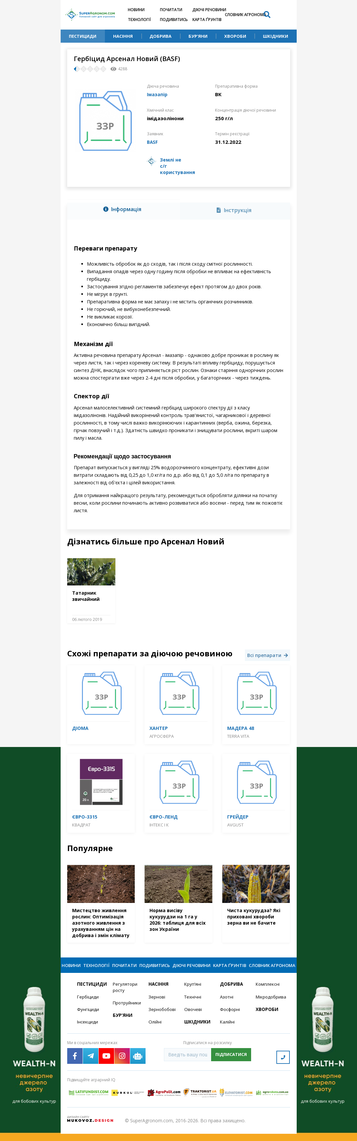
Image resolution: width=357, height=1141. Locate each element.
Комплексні (268, 993)
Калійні (227, 1032)
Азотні (227, 1006)
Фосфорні (231, 1019)
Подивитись (174, 19)
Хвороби (235, 36)
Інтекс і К (159, 824)
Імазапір (158, 94)
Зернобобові (162, 1019)
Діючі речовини (209, 9)
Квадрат (81, 824)
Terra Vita (238, 736)
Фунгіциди (88, 1019)
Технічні (193, 1006)
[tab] (123, 209)
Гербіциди (88, 1006)
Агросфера (161, 736)
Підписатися (231, 1064)
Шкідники (275, 36)
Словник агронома (245, 14)
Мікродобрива (270, 1006)
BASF (153, 141)
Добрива (160, 36)
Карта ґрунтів (207, 19)
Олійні (155, 1032)
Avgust (235, 824)
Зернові (157, 1006)
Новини (136, 9)
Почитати (171, 9)
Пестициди (82, 36)
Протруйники (127, 1012)
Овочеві (193, 1019)
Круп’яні (193, 993)
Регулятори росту (126, 996)
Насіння (123, 36)
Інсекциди (88, 1032)
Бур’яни (198, 36)
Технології (139, 19)
